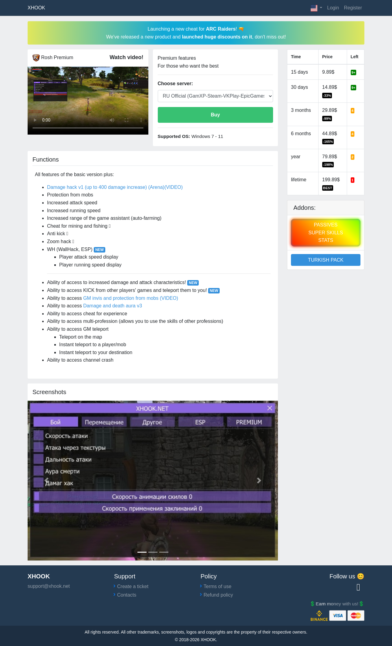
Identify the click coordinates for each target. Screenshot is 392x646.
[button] (316, 8)
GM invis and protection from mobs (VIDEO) (130, 298)
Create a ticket (132, 586)
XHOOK (36, 7)
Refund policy (218, 594)
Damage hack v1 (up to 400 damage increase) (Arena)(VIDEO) (115, 187)
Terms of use (217, 586)
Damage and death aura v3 (112, 305)
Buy (215, 114)
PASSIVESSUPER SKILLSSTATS (326, 232)
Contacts (126, 594)
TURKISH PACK (325, 260)
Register (353, 7)
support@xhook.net (49, 586)
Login (333, 7)
